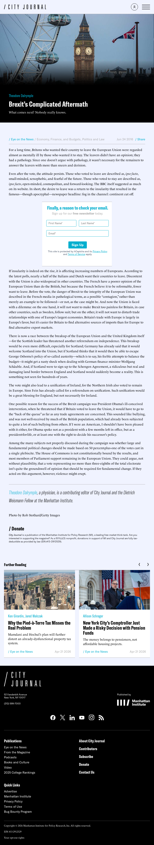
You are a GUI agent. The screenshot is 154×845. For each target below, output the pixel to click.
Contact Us (86, 772)
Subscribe (86, 756)
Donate (18, 528)
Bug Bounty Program (18, 812)
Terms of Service (76, 254)
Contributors (88, 748)
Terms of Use (13, 807)
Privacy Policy (100, 251)
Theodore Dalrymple (21, 95)
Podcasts (10, 757)
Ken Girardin (16, 615)
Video (8, 767)
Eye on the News (21, 652)
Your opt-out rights (14, 837)
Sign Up (78, 245)
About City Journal (92, 740)
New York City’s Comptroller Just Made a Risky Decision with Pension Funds (114, 627)
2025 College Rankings (19, 772)
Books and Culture (16, 762)
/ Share (140, 139)
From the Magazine (17, 752)
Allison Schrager (93, 615)
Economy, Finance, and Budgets (59, 139)
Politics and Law (93, 139)
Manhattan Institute (17, 796)
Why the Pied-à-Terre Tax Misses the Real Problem (39, 625)
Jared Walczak (34, 615)
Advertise (10, 791)
